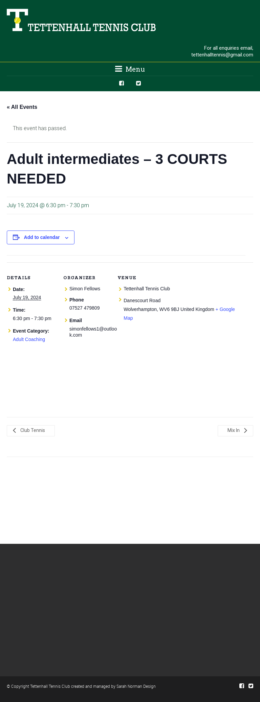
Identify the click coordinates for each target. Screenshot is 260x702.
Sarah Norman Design (136, 686)
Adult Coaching (29, 339)
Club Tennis (32, 430)
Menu (130, 69)
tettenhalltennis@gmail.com (222, 55)
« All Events (22, 107)
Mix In (234, 430)
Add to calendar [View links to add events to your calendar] (42, 237)
